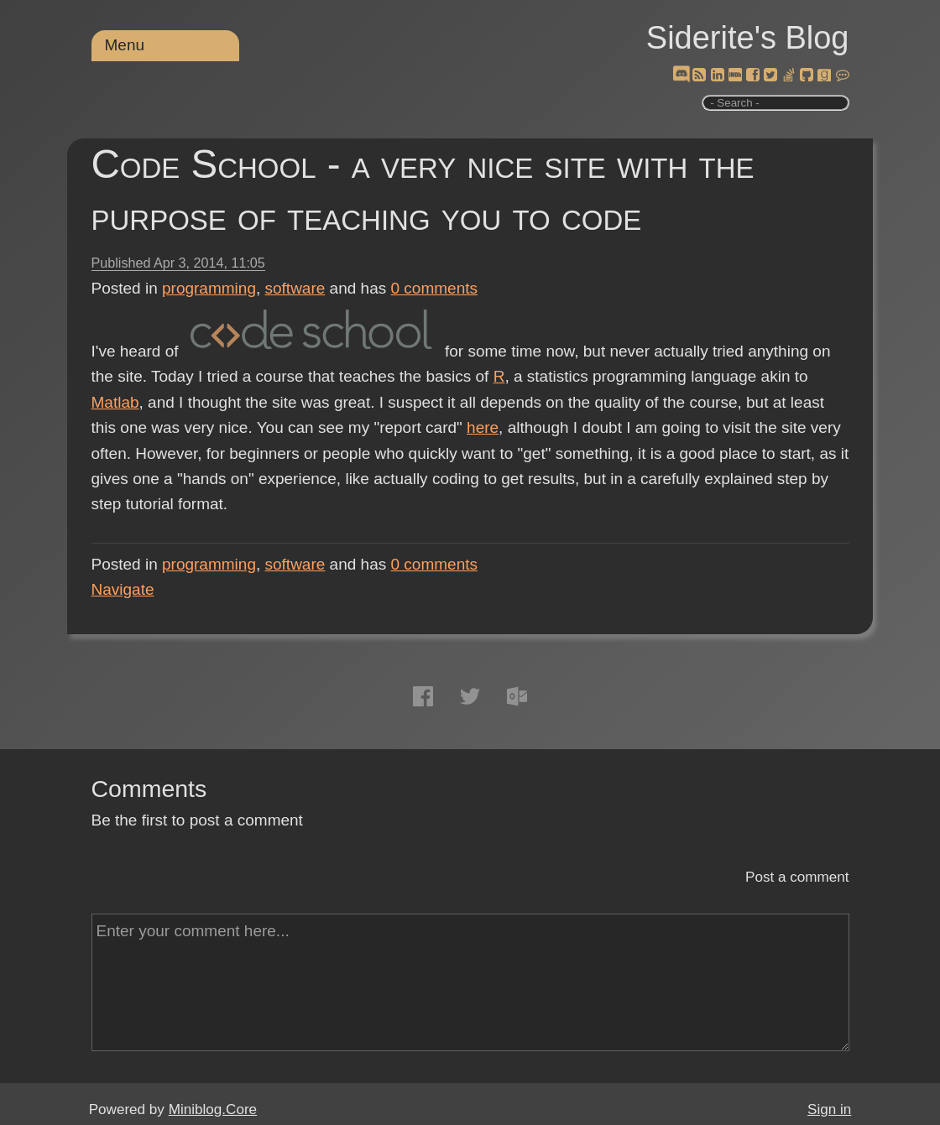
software (295, 288)
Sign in (829, 1109)
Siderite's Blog (747, 37)
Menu (125, 45)
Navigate (122, 589)
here (483, 427)
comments (434, 288)
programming (209, 288)
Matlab (115, 402)
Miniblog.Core (213, 1109)
